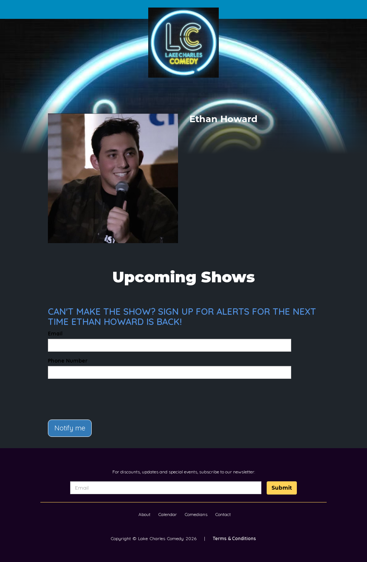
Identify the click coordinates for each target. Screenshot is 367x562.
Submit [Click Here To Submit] (282, 487)
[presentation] (92, 395)
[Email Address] (165, 487)
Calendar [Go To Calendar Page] (167, 514)
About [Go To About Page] (144, 514)
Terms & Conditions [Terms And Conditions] (234, 538)
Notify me (69, 428)
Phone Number (68, 360)
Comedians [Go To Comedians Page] (196, 514)
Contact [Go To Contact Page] (223, 514)
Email (55, 333)
